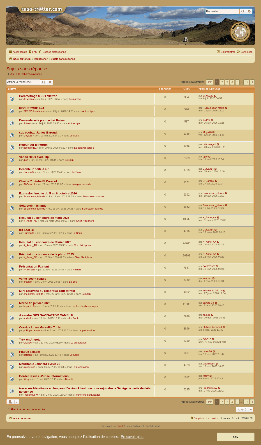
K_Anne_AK (30, 220)
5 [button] (237, 82)
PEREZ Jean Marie (34, 111)
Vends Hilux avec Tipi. (34, 157)
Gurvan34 (28, 172)
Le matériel (75, 99)
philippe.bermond (32, 330)
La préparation (87, 330)
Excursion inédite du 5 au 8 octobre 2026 (48, 193)
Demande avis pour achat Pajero (42, 120)
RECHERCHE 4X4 (31, 108)
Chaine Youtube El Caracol (38, 181)
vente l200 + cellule (32, 278)
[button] (209, 82)
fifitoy (26, 379)
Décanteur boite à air (34, 169)
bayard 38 (29, 306)
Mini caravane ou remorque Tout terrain (47, 291)
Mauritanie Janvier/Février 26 (39, 364)
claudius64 (29, 367)
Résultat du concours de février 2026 (45, 242)
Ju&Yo (26, 123)
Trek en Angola (29, 339)
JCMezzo (28, 99)
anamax (27, 281)
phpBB (120, 426)
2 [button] (222, 82)
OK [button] (235, 437)
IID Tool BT (27, 230)
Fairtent (77, 269)
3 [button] (227, 82)
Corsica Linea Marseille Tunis (40, 327)
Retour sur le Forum (33, 144)
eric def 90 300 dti (33, 294)
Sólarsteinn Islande (93, 196)
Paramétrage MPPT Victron (38, 96)
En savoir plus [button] (132, 437)
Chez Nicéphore (85, 220)
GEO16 (27, 342)
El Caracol (29, 184)
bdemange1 (30, 147)
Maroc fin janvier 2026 (34, 303)
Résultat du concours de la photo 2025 (46, 254)
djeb (25, 160)
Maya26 (27, 135)
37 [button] (246, 82)
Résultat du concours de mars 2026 (44, 217)
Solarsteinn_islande (34, 196)
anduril (27, 318)
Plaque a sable (29, 351)
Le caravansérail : (84, 147)
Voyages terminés (81, 184)
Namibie (69, 379)
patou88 (27, 354)
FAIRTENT (29, 269)
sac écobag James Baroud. (38, 132)
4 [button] (232, 82)
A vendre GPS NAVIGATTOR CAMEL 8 (46, 315)
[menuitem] (32, 52)
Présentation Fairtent (34, 266)
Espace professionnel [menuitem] (53, 51)
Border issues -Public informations (44, 376)
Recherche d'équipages (85, 306)
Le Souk (74, 135)
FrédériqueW (30, 394)
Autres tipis (88, 111)
